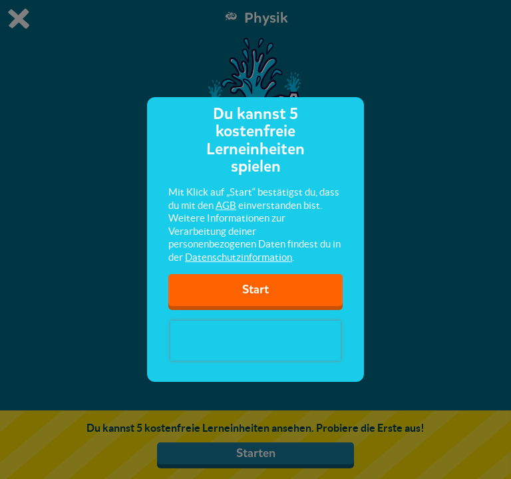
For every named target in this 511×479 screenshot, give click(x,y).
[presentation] (255, 341)
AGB (226, 205)
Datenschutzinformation (238, 257)
